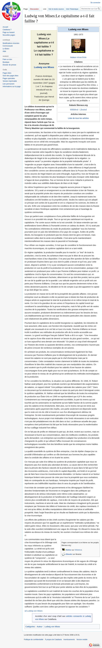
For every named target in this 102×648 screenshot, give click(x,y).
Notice (68, 550)
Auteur (73, 57)
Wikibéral (74, 109)
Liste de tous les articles (78, 118)
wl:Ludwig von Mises (33, 611)
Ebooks (69, 554)
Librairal (83, 109)
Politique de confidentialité (33, 639)
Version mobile (81, 639)
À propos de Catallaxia (53, 639)
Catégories (30, 626)
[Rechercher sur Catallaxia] (90, 9)
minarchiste (82, 57)
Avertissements (69, 639)
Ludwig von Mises (44, 67)
